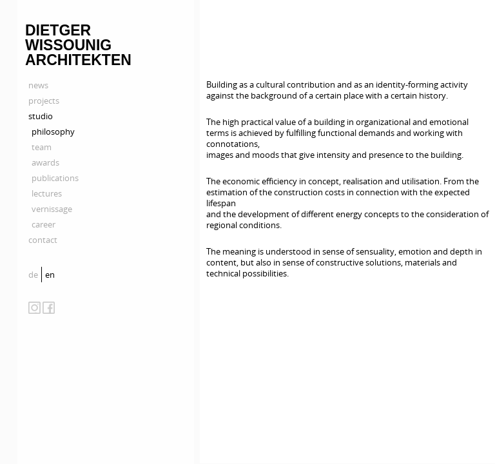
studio (40, 116)
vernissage (52, 209)
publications (55, 178)
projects (43, 100)
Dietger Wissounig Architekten (78, 45)
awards (45, 162)
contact (42, 240)
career (43, 224)
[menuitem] (34, 274)
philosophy (53, 131)
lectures (47, 193)
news (38, 85)
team (42, 147)
